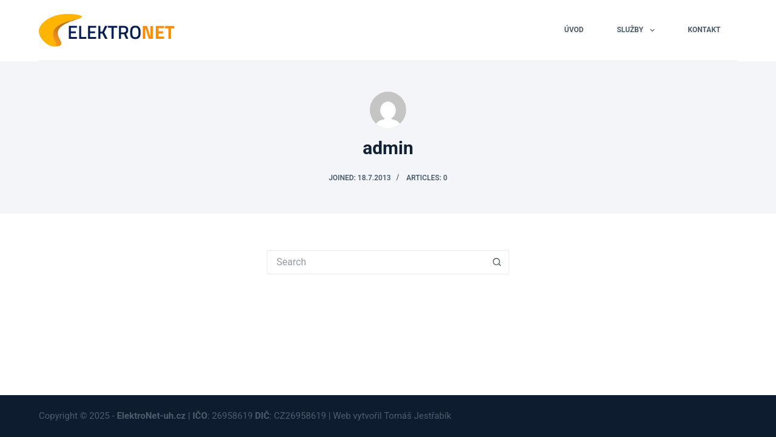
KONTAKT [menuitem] (704, 29)
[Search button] (497, 262)
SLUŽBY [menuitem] (638, 30)
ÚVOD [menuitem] (574, 29)
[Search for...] (376, 262)
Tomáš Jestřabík (418, 415)
